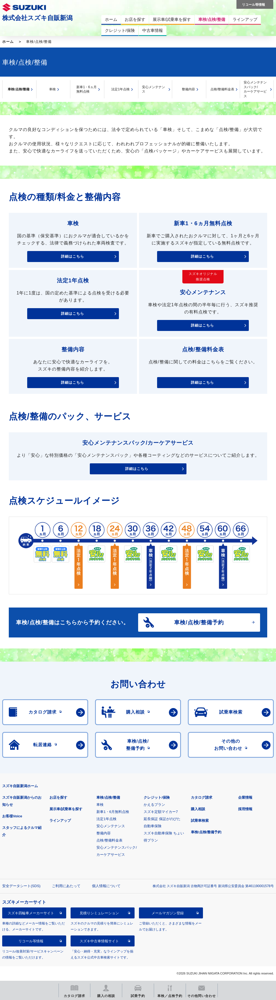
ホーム (8, 42)
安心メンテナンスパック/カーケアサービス (255, 89)
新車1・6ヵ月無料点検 (86, 89)
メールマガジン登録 (168, 913)
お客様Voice (12, 816)
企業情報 (245, 797)
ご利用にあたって (66, 886)
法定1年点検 (120, 89)
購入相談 (198, 809)
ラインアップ (60, 820)
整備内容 (188, 89)
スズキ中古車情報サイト (99, 941)
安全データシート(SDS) (21, 886)
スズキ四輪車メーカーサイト (31, 913)
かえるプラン (154, 805)
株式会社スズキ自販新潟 (37, 17)
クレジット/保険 (157, 797)
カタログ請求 (201, 797)
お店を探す (58, 797)
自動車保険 (152, 826)
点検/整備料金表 (222, 89)
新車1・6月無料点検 (112, 812)
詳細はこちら (72, 256)
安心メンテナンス (153, 89)
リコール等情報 (30, 941)
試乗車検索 (200, 820)
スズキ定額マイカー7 (161, 812)
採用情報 (245, 809)
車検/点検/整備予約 (206, 832)
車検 (52, 89)
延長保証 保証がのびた (162, 819)
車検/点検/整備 (18, 89)
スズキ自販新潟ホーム (20, 786)
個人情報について (106, 886)
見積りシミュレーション (99, 913)
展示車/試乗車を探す (66, 809)
